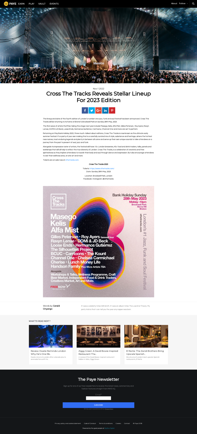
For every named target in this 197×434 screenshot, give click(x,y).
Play (31, 4)
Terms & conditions (106, 423)
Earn (21, 4)
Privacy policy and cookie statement (68, 423)
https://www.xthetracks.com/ (102, 169)
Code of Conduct (90, 423)
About (174, 3)
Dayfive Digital (109, 428)
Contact (127, 423)
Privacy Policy (109, 409)
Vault (42, 4)
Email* (98, 397)
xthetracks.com (72, 160)
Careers (118, 423)
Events (54, 4)
